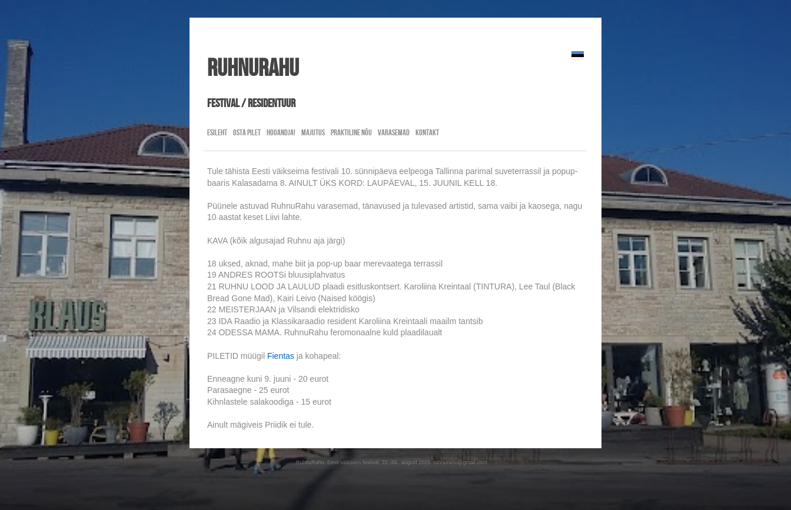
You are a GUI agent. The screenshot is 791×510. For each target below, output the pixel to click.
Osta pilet (247, 132)
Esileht (217, 132)
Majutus (313, 132)
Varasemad (394, 132)
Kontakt (427, 132)
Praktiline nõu (351, 132)
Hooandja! (281, 132)
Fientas (280, 356)
